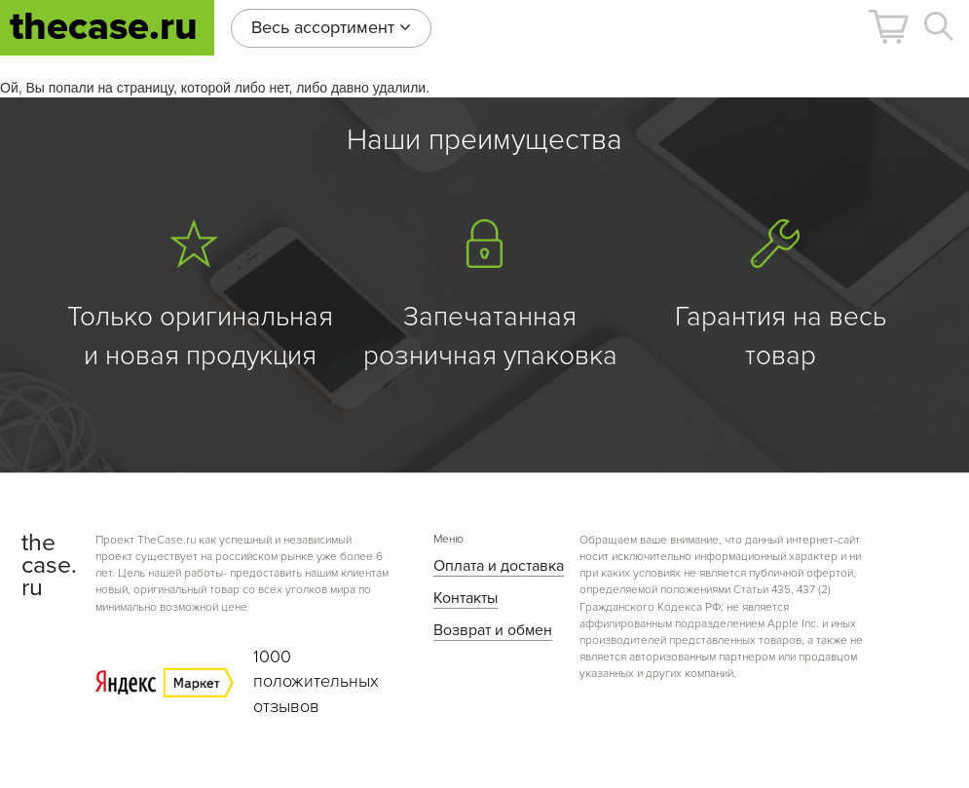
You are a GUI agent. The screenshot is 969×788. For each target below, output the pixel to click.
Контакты (465, 598)
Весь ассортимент (331, 27)
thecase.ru (104, 27)
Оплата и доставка (498, 566)
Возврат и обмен (492, 630)
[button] (888, 27)
